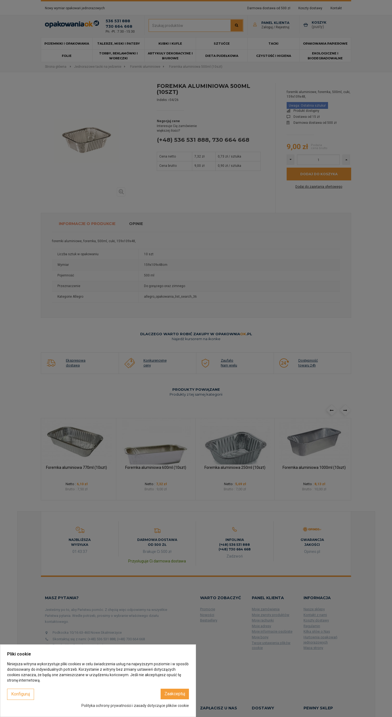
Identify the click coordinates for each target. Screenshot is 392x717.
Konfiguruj (20, 694)
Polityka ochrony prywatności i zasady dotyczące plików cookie (135, 705)
